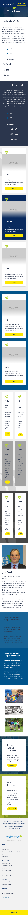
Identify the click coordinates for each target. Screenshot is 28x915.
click (14, 381)
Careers (4, 847)
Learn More (12, 765)
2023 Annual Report (7, 868)
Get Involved (12, 809)
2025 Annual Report (7, 863)
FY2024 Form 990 (6, 873)
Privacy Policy (5, 849)
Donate (14, 912)
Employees (5, 856)
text (14, 235)
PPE (3, 854)
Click (8, 482)
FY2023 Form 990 (6, 875)
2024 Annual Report (7, 865)
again (14, 282)
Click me (14, 188)
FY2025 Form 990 (6, 870)
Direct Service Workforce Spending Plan (12, 851)
